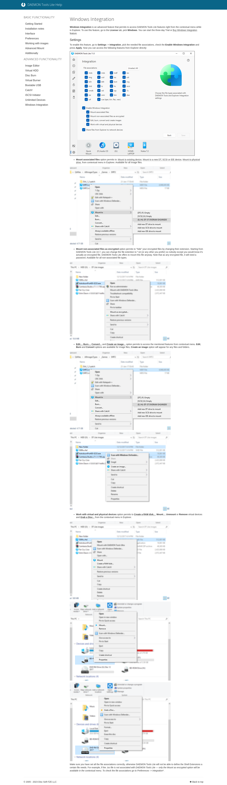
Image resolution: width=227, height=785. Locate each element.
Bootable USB (33, 85)
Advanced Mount (34, 48)
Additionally (31, 53)
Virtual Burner (33, 80)
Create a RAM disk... (144, 514)
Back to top (197, 782)
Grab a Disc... (87, 517)
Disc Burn (30, 75)
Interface (30, 33)
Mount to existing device (130, 159)
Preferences (32, 38)
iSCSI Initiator (33, 95)
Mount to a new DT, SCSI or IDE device (162, 159)
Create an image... (116, 344)
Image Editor (32, 65)
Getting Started (33, 23)
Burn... (86, 344)
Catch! (28, 90)
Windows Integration (36, 104)
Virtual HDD (31, 70)
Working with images (36, 43)
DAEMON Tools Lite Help (45, 5)
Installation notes (34, 28)
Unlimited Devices (35, 100)
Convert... (97, 344)
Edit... (79, 344)
